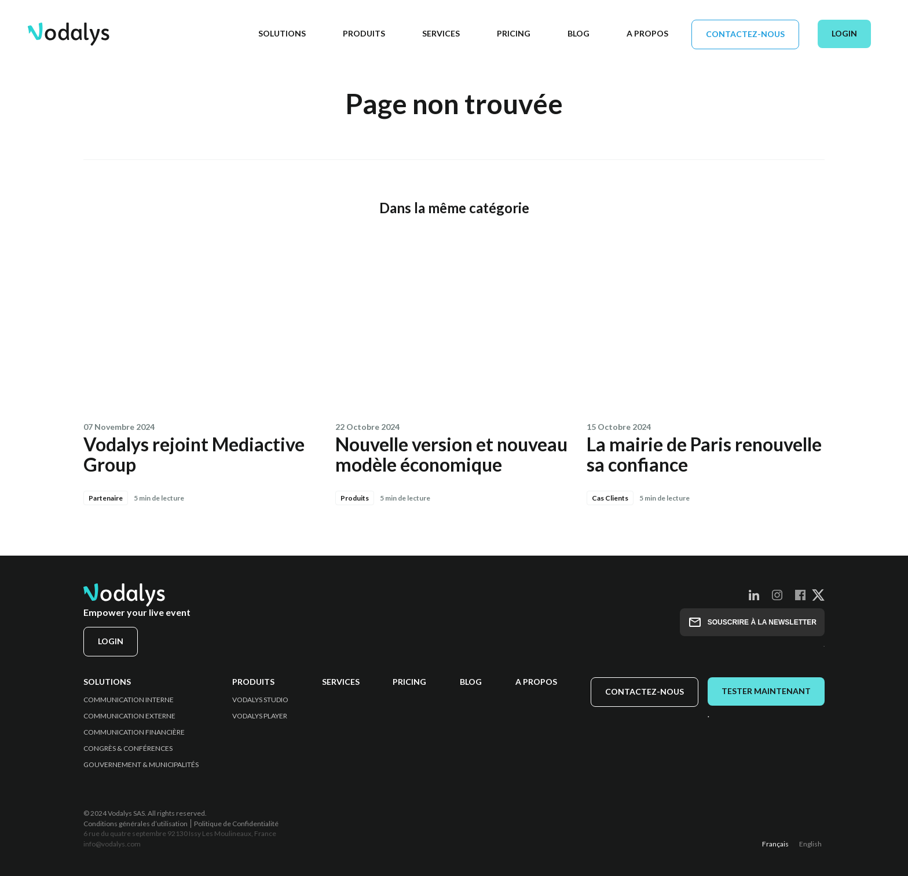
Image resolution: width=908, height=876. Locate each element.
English (810, 844)
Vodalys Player (259, 716)
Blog (471, 682)
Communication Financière (134, 732)
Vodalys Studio (260, 699)
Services (341, 682)
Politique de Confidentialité (236, 823)
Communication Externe (129, 716)
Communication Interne (128, 699)
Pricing (409, 682)
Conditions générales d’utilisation (135, 823)
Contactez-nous (745, 34)
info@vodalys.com (112, 844)
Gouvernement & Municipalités (141, 764)
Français (775, 844)
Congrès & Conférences (128, 748)
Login (844, 33)
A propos (536, 682)
